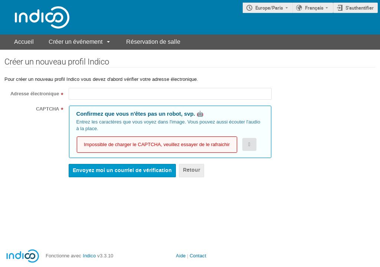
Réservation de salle (153, 42)
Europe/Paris (269, 7)
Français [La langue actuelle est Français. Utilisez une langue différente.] (314, 7)
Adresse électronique (34, 93)
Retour (191, 170)
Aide (181, 256)
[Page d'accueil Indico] (34, 17)
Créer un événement (75, 42)
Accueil (24, 42)
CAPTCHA (47, 109)
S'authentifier (359, 7)
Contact (198, 256)
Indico (89, 256)
